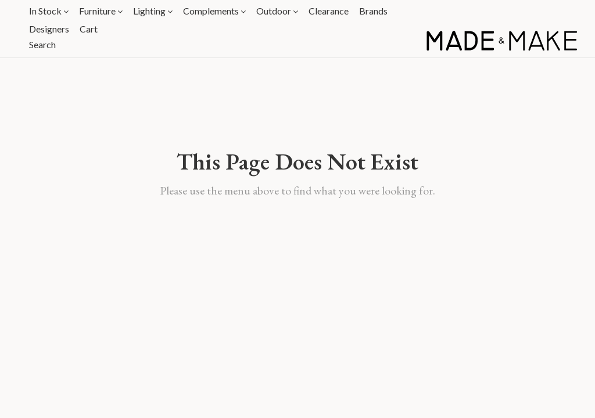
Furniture (101, 10)
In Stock (49, 10)
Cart (89, 28)
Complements (214, 10)
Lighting (153, 10)
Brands (373, 10)
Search (42, 44)
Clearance (329, 10)
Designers (49, 28)
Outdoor (277, 10)
